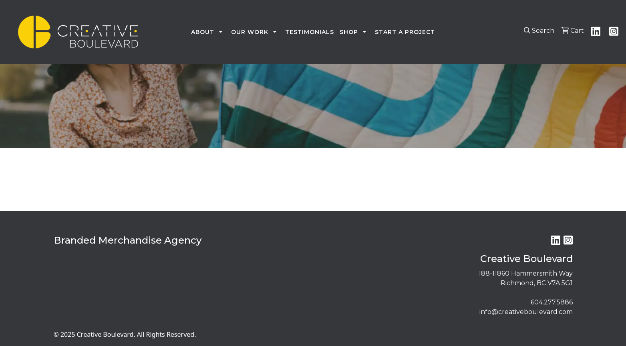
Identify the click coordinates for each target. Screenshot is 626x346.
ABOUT (202, 32)
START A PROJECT (405, 32)
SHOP (349, 32)
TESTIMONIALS (309, 32)
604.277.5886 (552, 302)
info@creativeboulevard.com (526, 312)
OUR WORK (249, 32)
